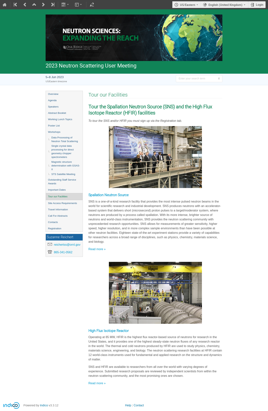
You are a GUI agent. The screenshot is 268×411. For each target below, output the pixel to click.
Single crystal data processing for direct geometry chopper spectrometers (62, 151)
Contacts (53, 222)
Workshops (54, 132)
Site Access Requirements (62, 203)
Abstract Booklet (57, 113)
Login (259, 5)
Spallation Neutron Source (108, 195)
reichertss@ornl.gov (67, 244)
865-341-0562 (63, 252)
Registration (54, 228)
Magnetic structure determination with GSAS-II (65, 165)
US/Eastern (187, 5)
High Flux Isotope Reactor (108, 331)
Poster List (54, 125)
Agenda (52, 100)
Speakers (53, 106)
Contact (139, 405)
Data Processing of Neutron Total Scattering (64, 139)
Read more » (97, 249)
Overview (53, 94)
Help (128, 405)
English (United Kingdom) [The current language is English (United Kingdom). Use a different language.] (225, 5)
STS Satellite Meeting (63, 174)
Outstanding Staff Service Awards (62, 181)
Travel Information (58, 209)
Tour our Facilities (57, 196)
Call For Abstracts (58, 215)
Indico (44, 405)
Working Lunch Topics (60, 119)
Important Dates (57, 189)
